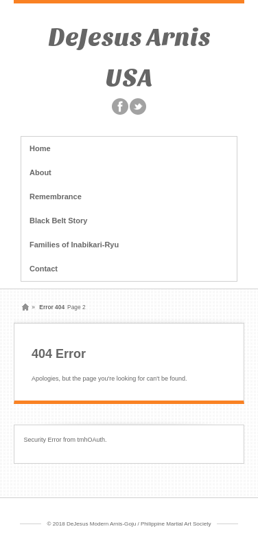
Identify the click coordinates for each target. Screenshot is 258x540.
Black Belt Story (58, 220)
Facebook (120, 106)
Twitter (138, 106)
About (40, 172)
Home (40, 148)
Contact (44, 269)
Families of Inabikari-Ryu (74, 244)
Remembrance (56, 196)
